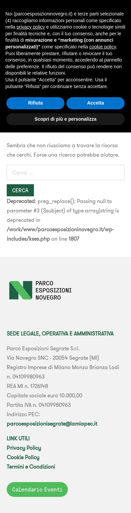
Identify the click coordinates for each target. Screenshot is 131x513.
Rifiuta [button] (35, 103)
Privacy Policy (24, 447)
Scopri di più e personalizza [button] (65, 119)
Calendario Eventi (37, 489)
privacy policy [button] (30, 27)
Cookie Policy (23, 457)
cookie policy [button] (102, 46)
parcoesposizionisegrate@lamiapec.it (52, 423)
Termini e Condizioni (31, 466)
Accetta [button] (95, 103)
